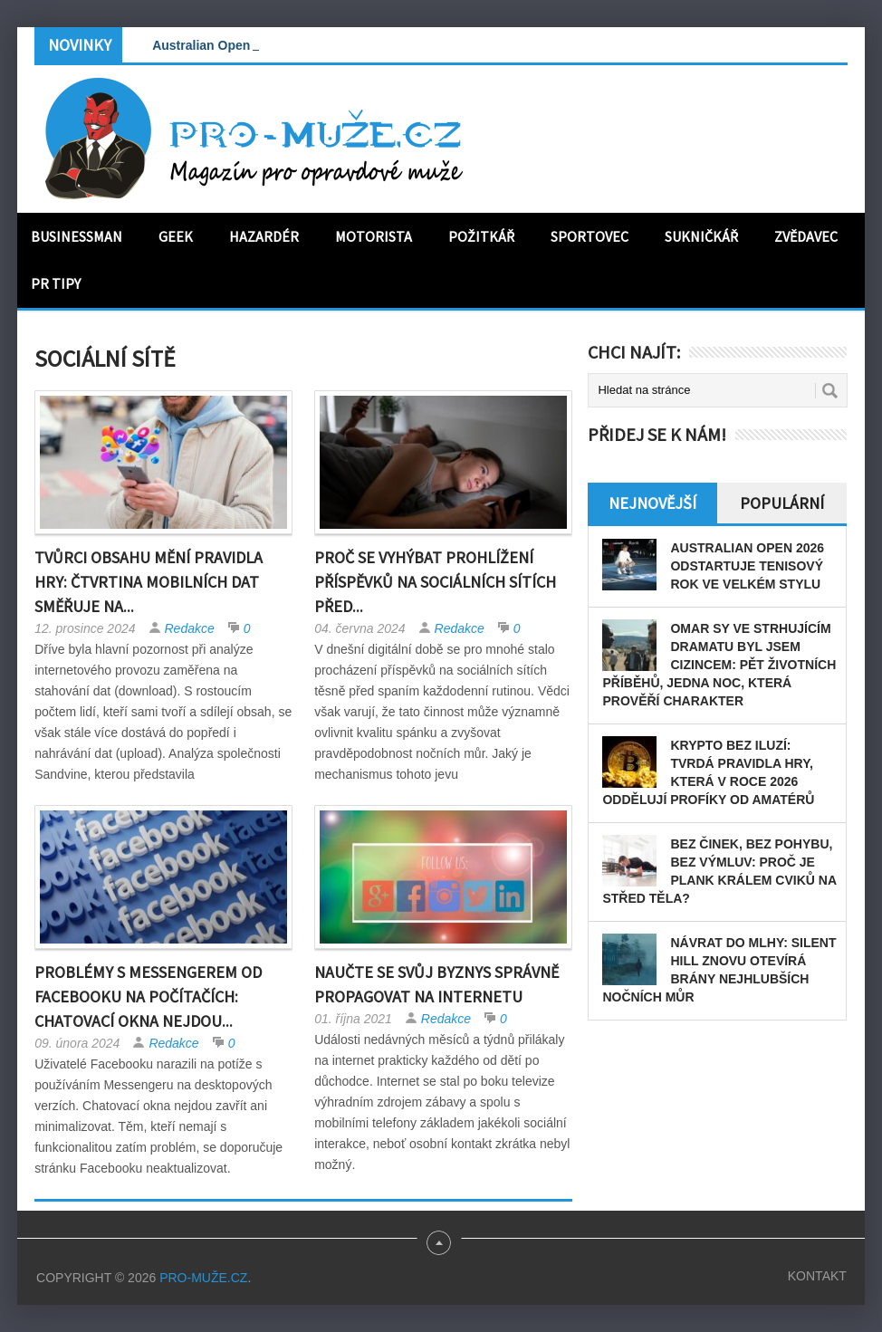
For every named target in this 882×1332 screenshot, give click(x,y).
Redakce (190, 628)
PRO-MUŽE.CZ (203, 1277)
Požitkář (481, 236)
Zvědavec (806, 236)
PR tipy (56, 283)
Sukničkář (701, 236)
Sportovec (589, 236)
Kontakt (817, 1276)
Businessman (76, 236)
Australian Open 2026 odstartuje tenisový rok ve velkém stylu (747, 566)
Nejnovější (652, 503)
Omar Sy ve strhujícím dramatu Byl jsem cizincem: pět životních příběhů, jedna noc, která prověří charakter (719, 664)
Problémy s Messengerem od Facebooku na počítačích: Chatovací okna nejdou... (148, 996)
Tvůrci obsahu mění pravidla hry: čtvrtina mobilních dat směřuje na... (148, 582)
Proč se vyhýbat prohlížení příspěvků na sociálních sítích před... (435, 582)
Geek (175, 236)
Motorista (373, 236)
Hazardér (264, 236)
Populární (782, 503)
